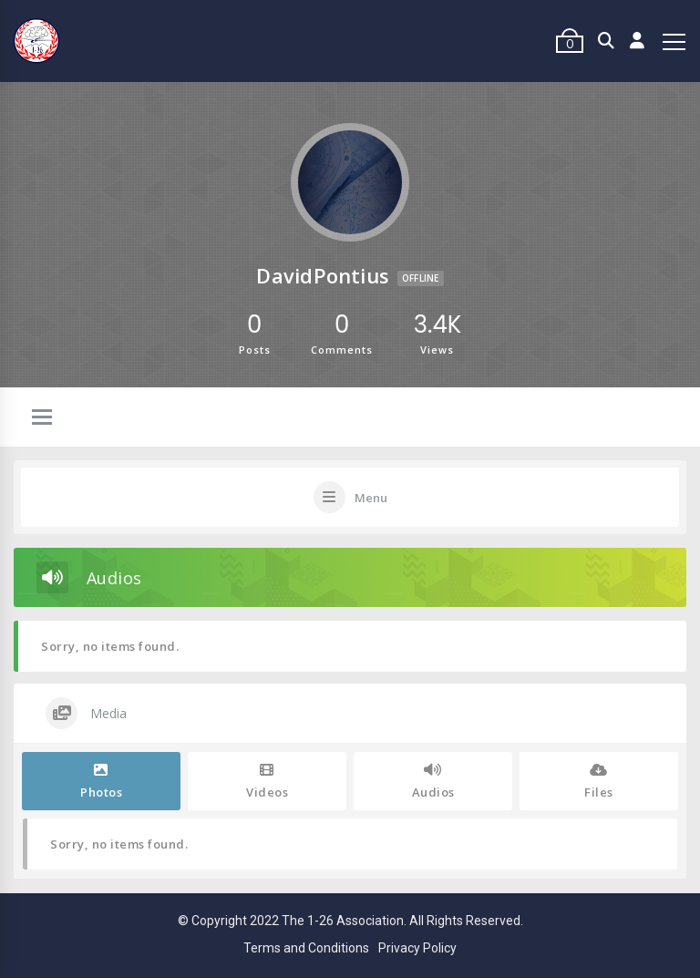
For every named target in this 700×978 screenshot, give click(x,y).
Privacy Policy (417, 948)
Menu (371, 497)
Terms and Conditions (306, 948)
